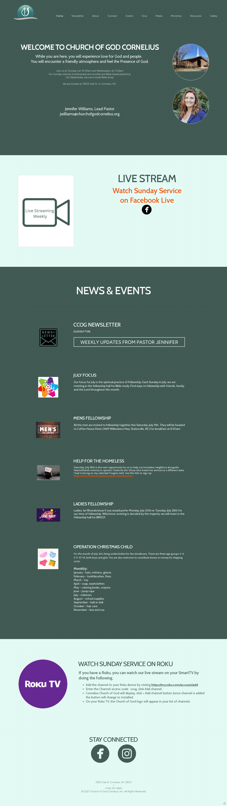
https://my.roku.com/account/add (174, 685)
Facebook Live (152, 200)
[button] (129, 342)
